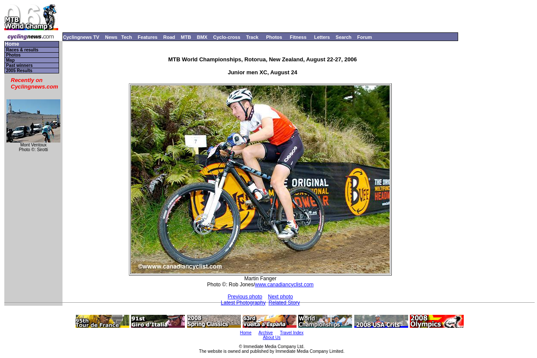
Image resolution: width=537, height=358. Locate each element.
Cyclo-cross (226, 37)
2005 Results (19, 70)
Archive (266, 332)
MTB (186, 37)
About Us (272, 337)
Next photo (280, 297)
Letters (322, 37)
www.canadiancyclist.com (284, 285)
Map (10, 60)
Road (169, 37)
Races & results (22, 50)
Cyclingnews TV (81, 37)
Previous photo (245, 297)
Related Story (284, 303)
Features (148, 37)
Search (344, 37)
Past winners (19, 65)
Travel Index (292, 332)
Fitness (298, 37)
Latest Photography (243, 303)
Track (252, 37)
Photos (274, 37)
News (111, 37)
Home (12, 44)
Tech (126, 37)
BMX (202, 37)
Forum (364, 37)
